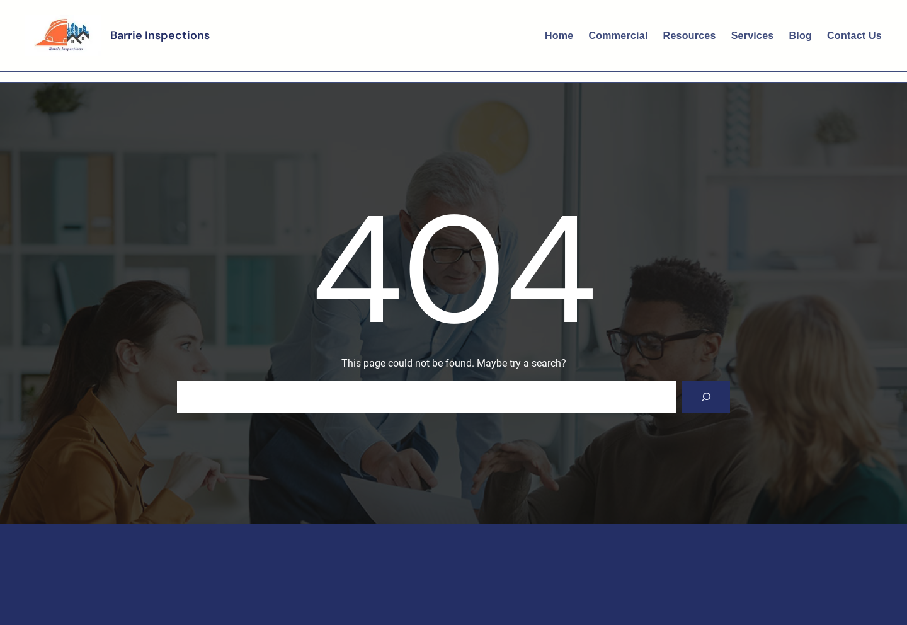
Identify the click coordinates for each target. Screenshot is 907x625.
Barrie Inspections (160, 35)
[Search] (706, 397)
